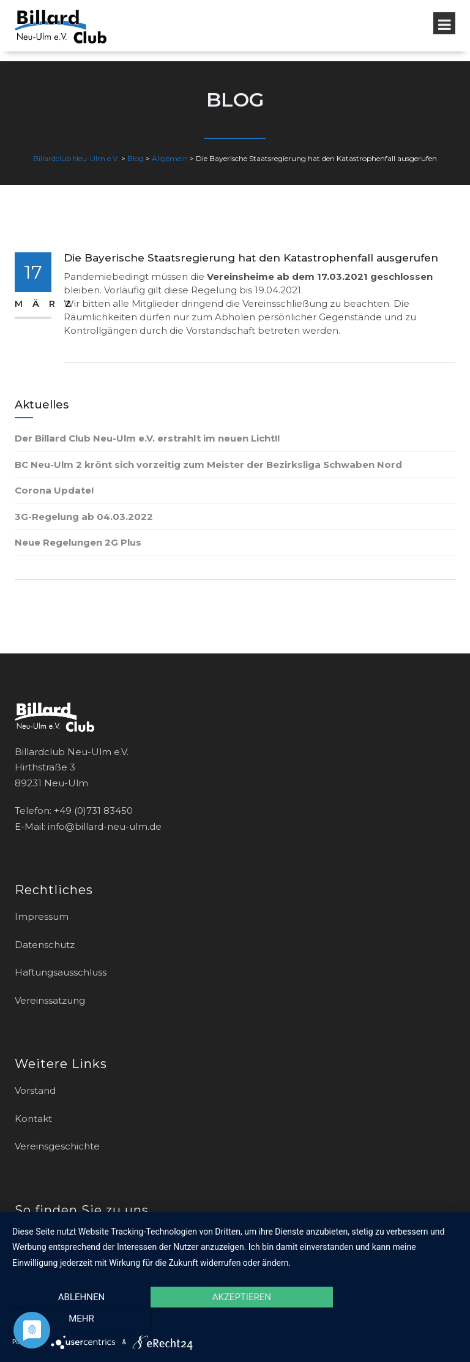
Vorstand (35, 1090)
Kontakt (33, 1118)
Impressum (42, 916)
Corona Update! (54, 490)
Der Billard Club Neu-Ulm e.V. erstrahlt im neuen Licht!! (147, 438)
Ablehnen (79, 1318)
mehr (391, 1318)
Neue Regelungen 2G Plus (78, 542)
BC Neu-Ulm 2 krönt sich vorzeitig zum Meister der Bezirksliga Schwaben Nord (208, 464)
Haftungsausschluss (60, 972)
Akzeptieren (235, 1318)
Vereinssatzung (50, 1000)
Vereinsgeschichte (57, 1146)
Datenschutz (45, 944)
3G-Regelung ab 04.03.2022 (84, 516)
